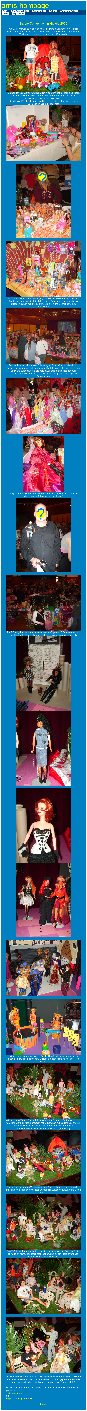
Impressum (18, 13)
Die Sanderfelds (20, 11)
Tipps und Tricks (69, 11)
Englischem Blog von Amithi (20, 1398)
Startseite (43, 1404)
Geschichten (39, 11)
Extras (53, 11)
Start (5, 11)
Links (5, 13)
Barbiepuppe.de (14, 1393)
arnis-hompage (25, 5)
